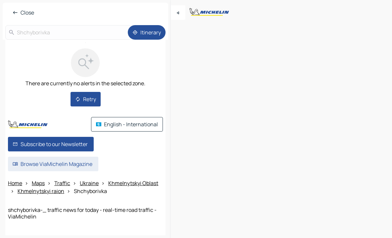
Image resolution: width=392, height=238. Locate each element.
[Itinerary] (147, 32)
